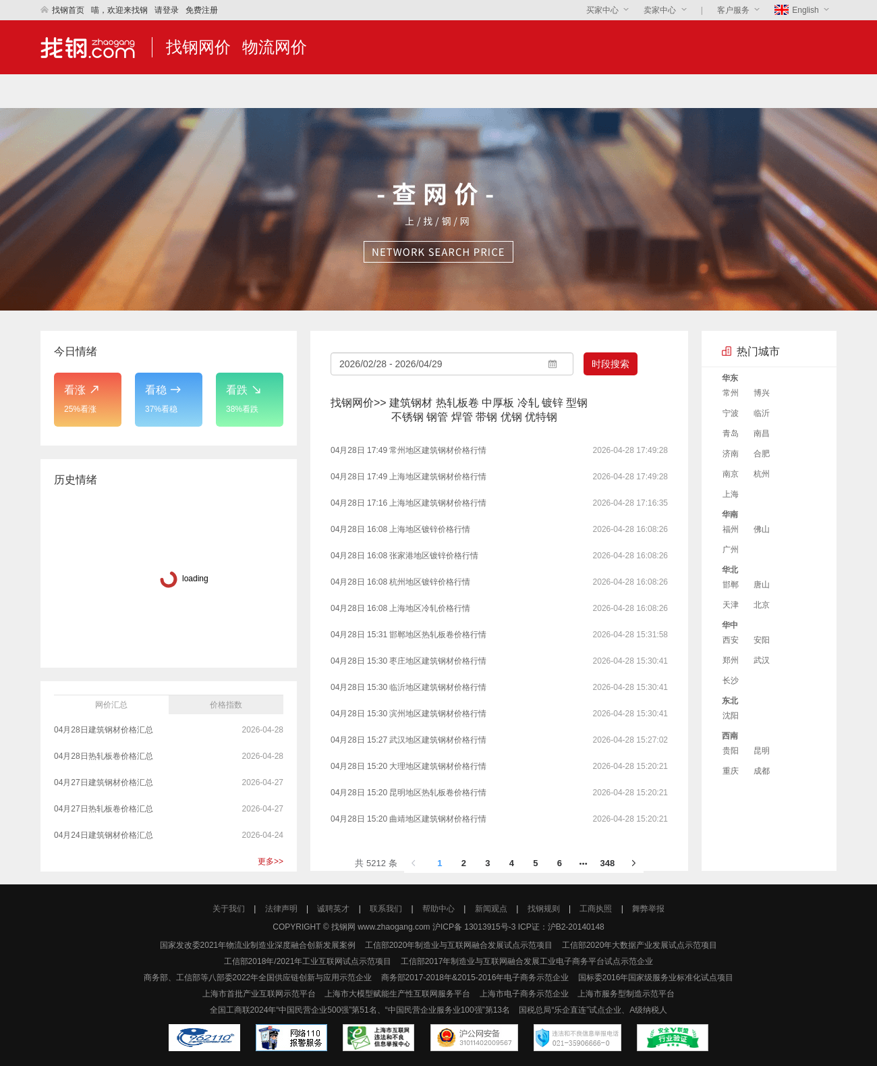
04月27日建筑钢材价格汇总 (104, 782)
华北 (730, 570)
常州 (731, 393)
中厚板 (498, 402)
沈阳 (731, 715)
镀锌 (552, 402)
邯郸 (731, 584)
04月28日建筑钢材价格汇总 (104, 730)
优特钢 (541, 417)
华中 (730, 625)
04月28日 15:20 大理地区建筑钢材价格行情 (408, 766)
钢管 (437, 417)
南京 (731, 474)
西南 (730, 736)
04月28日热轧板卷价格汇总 (104, 756)
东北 (730, 700)
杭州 (762, 474)
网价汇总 (111, 705)
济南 (731, 453)
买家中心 (602, 10)
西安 (731, 640)
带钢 (486, 417)
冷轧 (528, 402)
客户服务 (734, 10)
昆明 (762, 750)
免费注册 (202, 10)
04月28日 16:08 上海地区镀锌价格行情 (400, 529)
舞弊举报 (648, 908)
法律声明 (281, 908)
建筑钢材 (410, 402)
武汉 (762, 660)
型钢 (577, 402)
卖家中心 (660, 10)
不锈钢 (407, 417)
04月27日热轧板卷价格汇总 (104, 809)
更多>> (270, 861)
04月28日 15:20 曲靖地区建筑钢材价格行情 (408, 819)
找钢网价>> (359, 402)
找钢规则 (544, 908)
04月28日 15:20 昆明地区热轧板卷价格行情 (408, 792)
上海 (731, 494)
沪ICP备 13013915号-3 (473, 927)
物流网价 (274, 47)
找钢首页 (62, 10)
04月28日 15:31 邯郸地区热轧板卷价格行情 (408, 634)
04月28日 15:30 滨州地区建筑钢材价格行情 (408, 713)
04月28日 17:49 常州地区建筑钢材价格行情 (408, 450)
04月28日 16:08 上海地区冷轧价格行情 (400, 608)
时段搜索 (610, 363)
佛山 (762, 529)
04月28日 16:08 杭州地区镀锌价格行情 (400, 582)
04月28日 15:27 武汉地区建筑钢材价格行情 (408, 740)
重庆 (731, 771)
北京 (762, 605)
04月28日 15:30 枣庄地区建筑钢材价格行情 (408, 661)
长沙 (731, 680)
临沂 (762, 413)
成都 (762, 771)
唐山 (762, 584)
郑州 (731, 660)
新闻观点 (491, 908)
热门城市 (758, 351)
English (797, 10)
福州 (731, 529)
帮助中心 (438, 908)
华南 (730, 514)
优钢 (511, 417)
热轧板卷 (457, 402)
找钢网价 (198, 47)
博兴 (762, 393)
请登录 (166, 10)
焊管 (462, 417)
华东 (730, 378)
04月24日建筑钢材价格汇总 (104, 835)
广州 (731, 549)
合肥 (762, 453)
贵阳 (731, 750)
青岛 (731, 433)
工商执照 (595, 908)
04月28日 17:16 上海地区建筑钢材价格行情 (408, 503)
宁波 (731, 413)
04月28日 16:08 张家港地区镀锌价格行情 (404, 555)
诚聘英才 (333, 908)
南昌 (762, 433)
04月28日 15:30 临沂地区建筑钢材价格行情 (408, 687)
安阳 (762, 640)
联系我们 (386, 908)
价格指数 (226, 705)
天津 (731, 605)
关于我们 (229, 908)
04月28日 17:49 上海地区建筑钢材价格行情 (408, 476)
